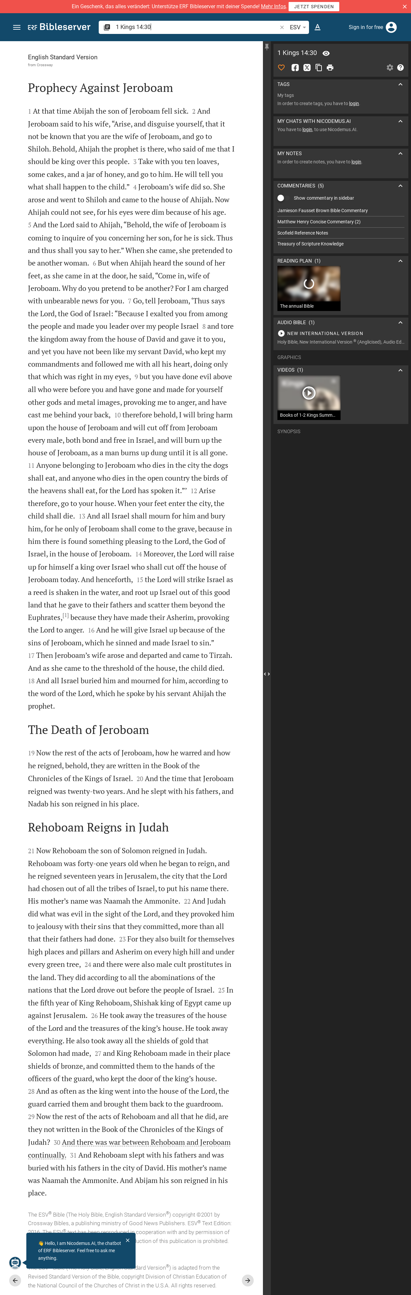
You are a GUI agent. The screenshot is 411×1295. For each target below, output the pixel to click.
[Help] (400, 67)
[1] (66, 615)
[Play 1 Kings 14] (340, 333)
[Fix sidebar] (267, 47)
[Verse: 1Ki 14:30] (326, 53)
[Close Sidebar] (267, 674)
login (354, 103)
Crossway (45, 65)
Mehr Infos (273, 6)
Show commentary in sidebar (324, 198)
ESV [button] (299, 27)
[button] (404, 6)
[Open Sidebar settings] (390, 67)
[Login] (391, 27)
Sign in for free (366, 27)
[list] (340, 227)
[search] (197, 26)
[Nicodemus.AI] (15, 1263)
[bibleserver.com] (59, 28)
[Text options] (317, 27)
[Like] (281, 67)
